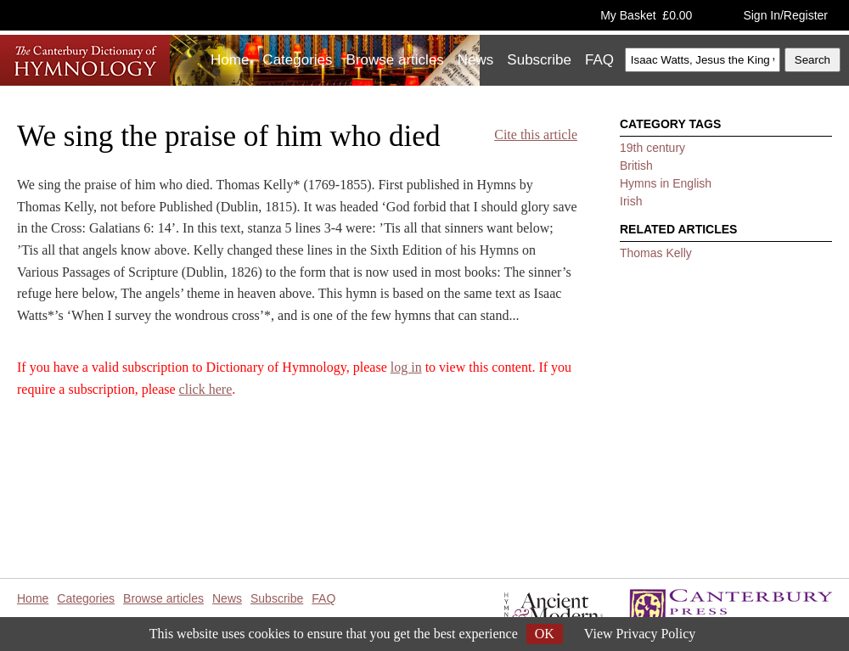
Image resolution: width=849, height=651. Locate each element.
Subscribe (539, 60)
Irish (631, 201)
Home (230, 60)
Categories (297, 60)
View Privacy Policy (639, 633)
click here (206, 389)
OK (544, 633)
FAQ (599, 60)
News (476, 60)
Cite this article (535, 134)
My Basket (646, 15)
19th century (652, 147)
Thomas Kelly (656, 253)
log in (406, 367)
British (636, 165)
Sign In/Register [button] (785, 15)
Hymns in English (665, 183)
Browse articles (395, 60)
